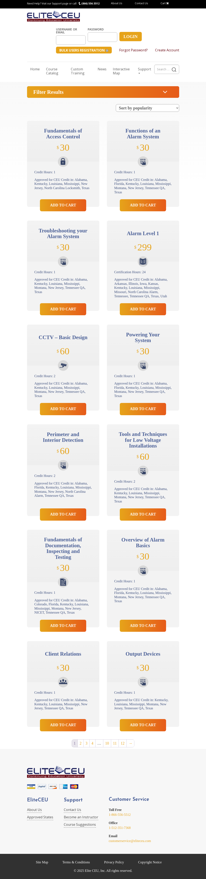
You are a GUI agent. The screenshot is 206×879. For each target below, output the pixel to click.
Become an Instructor (81, 817)
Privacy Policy (114, 862)
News (102, 69)
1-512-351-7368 (120, 828)
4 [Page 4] (92, 743)
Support (144, 70)
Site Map (42, 862)
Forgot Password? (133, 50)
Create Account (167, 50)
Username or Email (66, 31)
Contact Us (141, 3)
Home (35, 69)
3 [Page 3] (86, 743)
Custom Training (78, 71)
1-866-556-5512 (120, 814)
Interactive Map (121, 71)
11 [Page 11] (115, 743)
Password (96, 29)
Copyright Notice (150, 862)
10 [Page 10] (107, 743)
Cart (165, 3)
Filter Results (48, 92)
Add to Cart (63, 205)
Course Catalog (52, 71)
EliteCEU (37, 800)
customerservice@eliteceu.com (130, 841)
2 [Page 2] (81, 743)
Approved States (40, 817)
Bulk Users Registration (83, 50)
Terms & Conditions (76, 862)
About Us (116, 3)
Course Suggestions (80, 824)
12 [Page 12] (122, 743)
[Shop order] (147, 108)
